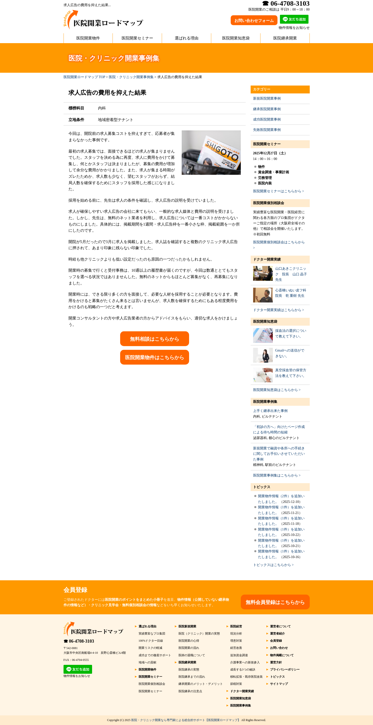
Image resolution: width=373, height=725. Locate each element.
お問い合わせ (279, 648)
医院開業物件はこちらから (154, 357)
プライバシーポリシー (285, 669)
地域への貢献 (147, 662)
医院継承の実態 (188, 669)
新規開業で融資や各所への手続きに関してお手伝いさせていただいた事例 (279, 453)
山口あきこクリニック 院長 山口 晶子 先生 (291, 274)
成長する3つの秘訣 (242, 669)
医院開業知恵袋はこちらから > (277, 390)
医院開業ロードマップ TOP (84, 77)
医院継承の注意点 (190, 691)
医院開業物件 (88, 38)
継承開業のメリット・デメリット (200, 684)
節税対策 (236, 684)
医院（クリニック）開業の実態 (199, 633)
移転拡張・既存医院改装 (246, 676)
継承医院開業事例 (267, 109)
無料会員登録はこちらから (275, 602)
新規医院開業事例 (267, 98)
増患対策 (236, 640)
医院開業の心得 (188, 640)
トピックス (261, 487)
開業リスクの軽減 (150, 648)
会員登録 (276, 640)
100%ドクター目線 (151, 640)
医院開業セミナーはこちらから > (278, 191)
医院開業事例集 (265, 402)
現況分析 (236, 633)
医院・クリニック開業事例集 (131, 77)
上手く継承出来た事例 (270, 411)
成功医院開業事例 (267, 119)
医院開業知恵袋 (236, 38)
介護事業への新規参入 (245, 662)
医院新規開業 (187, 626)
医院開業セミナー (137, 38)
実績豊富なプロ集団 (152, 633)
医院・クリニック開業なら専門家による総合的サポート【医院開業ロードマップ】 (186, 720)
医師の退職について (191, 655)
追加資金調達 (239, 655)
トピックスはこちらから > (273, 565)
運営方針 (276, 662)
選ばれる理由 (186, 38)
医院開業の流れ (188, 648)
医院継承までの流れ (191, 676)
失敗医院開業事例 (267, 130)
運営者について (280, 626)
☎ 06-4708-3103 (79, 641)
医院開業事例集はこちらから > (277, 475)
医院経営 (236, 626)
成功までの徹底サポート (155, 655)
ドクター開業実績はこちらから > (278, 310)
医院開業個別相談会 (268, 203)
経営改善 (236, 648)
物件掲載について (282, 655)
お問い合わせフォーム (254, 20)
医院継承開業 (285, 38)
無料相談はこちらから (154, 339)
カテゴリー (261, 89)
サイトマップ (279, 684)
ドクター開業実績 (267, 259)
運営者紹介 (277, 633)
